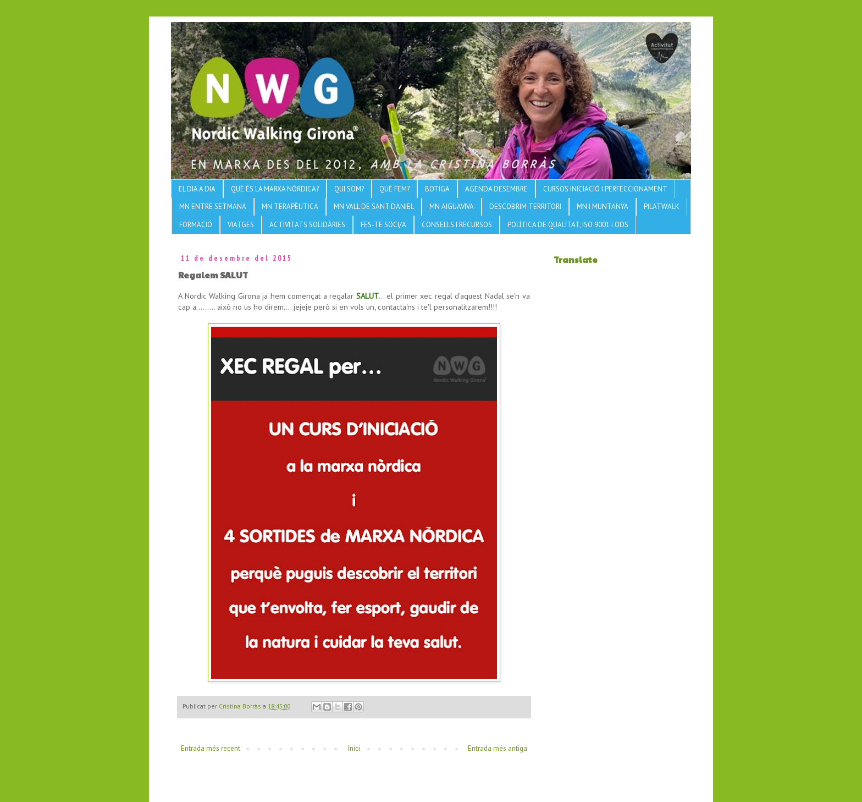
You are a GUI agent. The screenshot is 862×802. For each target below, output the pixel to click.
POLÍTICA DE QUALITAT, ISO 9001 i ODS (567, 224)
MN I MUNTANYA (602, 206)
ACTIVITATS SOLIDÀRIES (307, 224)
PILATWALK (661, 206)
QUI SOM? (349, 189)
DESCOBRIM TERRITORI (525, 206)
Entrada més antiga (497, 748)
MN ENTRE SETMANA (212, 206)
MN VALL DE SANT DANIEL (374, 206)
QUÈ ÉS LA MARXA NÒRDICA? (275, 189)
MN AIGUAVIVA (451, 206)
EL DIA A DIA (197, 189)
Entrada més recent (210, 748)
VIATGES (241, 224)
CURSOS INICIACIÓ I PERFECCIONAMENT (605, 189)
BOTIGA (437, 189)
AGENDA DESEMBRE (496, 189)
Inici (354, 748)
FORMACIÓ (195, 224)
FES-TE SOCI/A (383, 224)
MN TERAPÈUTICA (290, 206)
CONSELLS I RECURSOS (457, 224)
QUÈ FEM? (394, 189)
